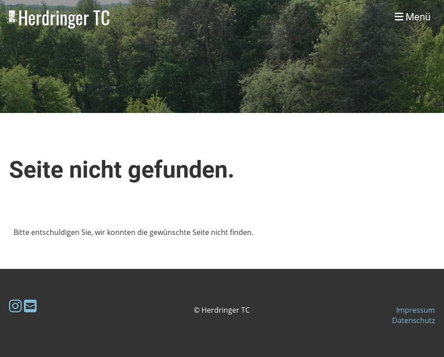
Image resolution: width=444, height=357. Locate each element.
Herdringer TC (64, 17)
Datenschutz (413, 320)
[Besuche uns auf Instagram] (15, 305)
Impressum (415, 310)
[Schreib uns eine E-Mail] (30, 305)
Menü (412, 17)
